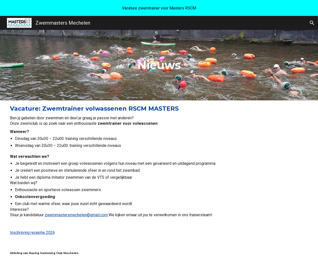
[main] (159, 65)
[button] (312, 23)
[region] (159, 8)
